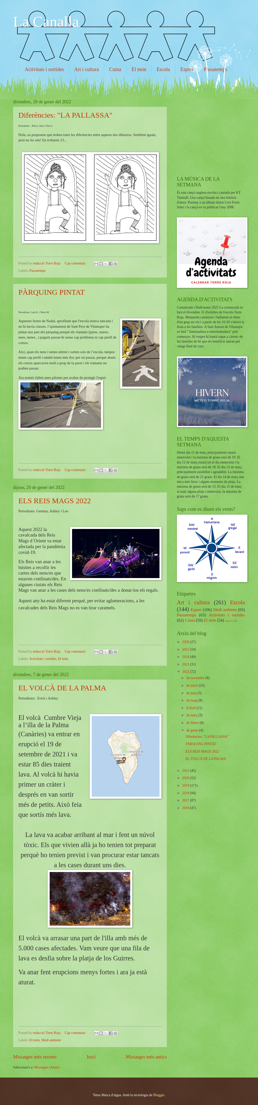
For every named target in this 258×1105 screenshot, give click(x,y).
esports (229, 620)
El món (139, 69)
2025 (186, 649)
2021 (186, 771)
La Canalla (46, 21)
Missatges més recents (35, 1056)
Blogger (158, 1095)
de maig (192, 700)
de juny (192, 693)
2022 (186, 672)
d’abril (191, 708)
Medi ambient (51, 1040)
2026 (186, 642)
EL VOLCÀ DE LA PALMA (62, 688)
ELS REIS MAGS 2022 (54, 500)
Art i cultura (86, 69)
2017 (186, 800)
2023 (186, 664)
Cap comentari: (76, 263)
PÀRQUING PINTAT (51, 292)
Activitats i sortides (44, 69)
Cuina (115, 69)
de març (192, 715)
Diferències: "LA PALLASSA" (65, 115)
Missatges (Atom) (46, 1067)
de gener (192, 730)
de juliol (192, 685)
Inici (91, 1056)
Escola (163, 69)
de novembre (195, 678)
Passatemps (37, 271)
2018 (186, 793)
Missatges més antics (146, 1056)
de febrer (193, 723)
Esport (187, 69)
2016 (186, 808)
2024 (186, 657)
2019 (186, 785)
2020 (186, 778)
